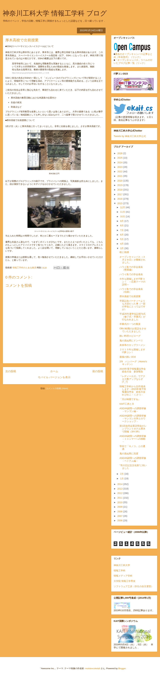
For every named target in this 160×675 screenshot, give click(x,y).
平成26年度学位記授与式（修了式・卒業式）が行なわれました (133, 316)
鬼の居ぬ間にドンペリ (131, 340)
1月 (122, 478)
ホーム (54, 371)
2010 (120, 502)
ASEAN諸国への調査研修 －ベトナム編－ (134, 459)
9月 (122, 221)
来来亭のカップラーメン (132, 345)
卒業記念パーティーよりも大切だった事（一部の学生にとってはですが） (132, 305)
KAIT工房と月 (127, 403)
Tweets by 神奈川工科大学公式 (130, 136)
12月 (123, 207)
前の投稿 (97, 371)
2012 (120, 493)
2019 (120, 185)
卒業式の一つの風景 (130, 324)
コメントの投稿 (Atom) (57, 388)
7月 (122, 230)
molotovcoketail (92, 668)
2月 (122, 473)
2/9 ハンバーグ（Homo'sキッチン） (133, 363)
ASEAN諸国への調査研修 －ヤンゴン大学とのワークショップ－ (134, 418)
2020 (120, 180)
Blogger (122, 668)
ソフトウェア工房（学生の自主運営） (133, 586)
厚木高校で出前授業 (130, 296)
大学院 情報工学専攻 (124, 581)
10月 (123, 216)
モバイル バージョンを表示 (54, 377)
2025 (120, 157)
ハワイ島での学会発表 (131, 274)
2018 (120, 189)
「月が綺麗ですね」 (130, 399)
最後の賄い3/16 (128, 357)
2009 (120, 507)
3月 (122, 248)
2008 (120, 511)
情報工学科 (119, 570)
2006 (120, 520)
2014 (120, 484)
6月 (122, 234)
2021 (120, 176)
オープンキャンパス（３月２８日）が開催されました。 (132, 260)
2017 (120, 194)
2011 (120, 497)
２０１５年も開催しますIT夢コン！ (132, 351)
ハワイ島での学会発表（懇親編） (131, 268)
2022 (120, 171)
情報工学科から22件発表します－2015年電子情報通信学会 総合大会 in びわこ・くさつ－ (133, 390)
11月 (123, 211)
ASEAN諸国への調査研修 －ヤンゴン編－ (134, 409)
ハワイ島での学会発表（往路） (131, 290)
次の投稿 (10, 371)
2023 (120, 167)
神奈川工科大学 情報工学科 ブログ (55, 13)
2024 (120, 162)
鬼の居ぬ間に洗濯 (129, 453)
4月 (122, 243)
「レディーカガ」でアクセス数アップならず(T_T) (132, 379)
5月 (122, 239)
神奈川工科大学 (122, 565)
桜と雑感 (124, 252)
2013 (120, 488)
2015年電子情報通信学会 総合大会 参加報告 (133, 370)
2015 (120, 203)
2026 (120, 153)
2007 (120, 516)
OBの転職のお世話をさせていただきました (133, 330)
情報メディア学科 (123, 575)
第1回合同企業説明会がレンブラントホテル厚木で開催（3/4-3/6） (133, 428)
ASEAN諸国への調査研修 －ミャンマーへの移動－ (134, 439)
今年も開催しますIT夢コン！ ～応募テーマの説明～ (132, 282)
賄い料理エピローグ (130, 335)
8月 (122, 225)
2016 (120, 199)
